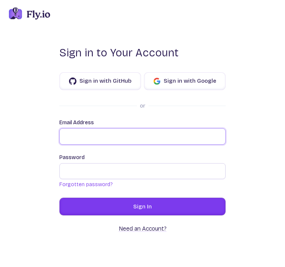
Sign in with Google (184, 81)
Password (142, 166)
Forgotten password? (85, 184)
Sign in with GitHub (100, 81)
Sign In (142, 206)
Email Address (142, 132)
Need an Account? (143, 228)
